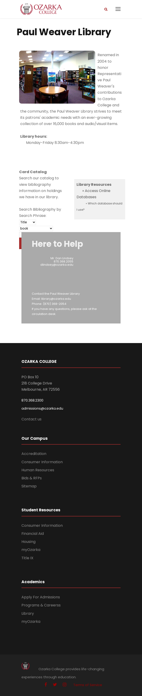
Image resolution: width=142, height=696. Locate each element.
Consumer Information (42, 462)
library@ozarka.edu (56, 299)
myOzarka (30, 549)
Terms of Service (87, 684)
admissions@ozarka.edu (42, 408)
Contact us (31, 419)
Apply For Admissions (40, 597)
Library (27, 613)
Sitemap (29, 486)
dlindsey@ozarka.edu (56, 264)
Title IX (27, 558)
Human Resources (37, 470)
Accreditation (33, 453)
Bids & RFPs (31, 478)
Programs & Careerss (41, 605)
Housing (28, 541)
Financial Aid (32, 533)
